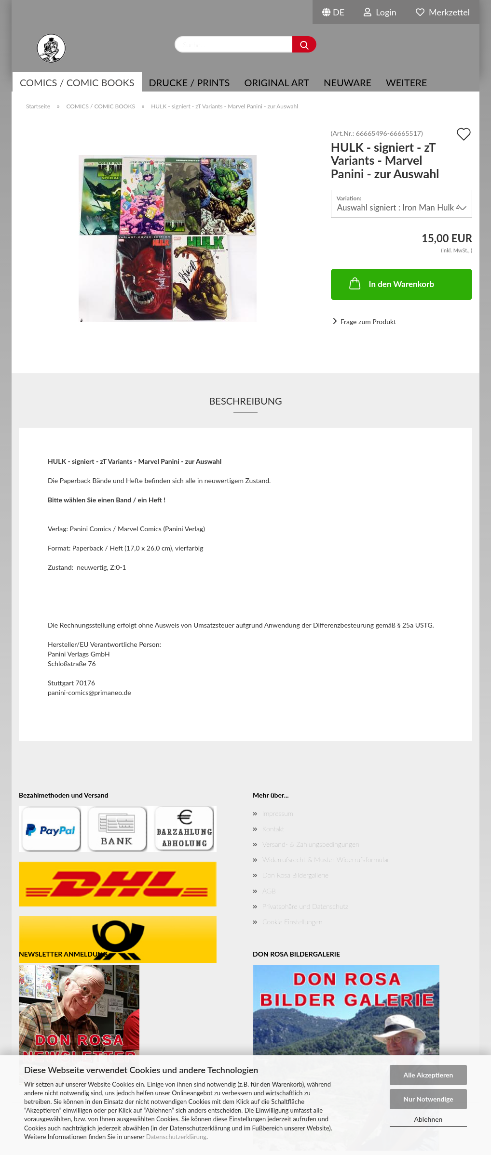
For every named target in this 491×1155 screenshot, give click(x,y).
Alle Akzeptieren (428, 1075)
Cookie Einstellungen (292, 922)
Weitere (406, 82)
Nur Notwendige (428, 1099)
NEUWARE (347, 82)
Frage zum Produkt (368, 321)
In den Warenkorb (391, 283)
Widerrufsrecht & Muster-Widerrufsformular (325, 859)
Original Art (276, 82)
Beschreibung (245, 401)
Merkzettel (443, 12)
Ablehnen (428, 1119)
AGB (269, 891)
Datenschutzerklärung (176, 1137)
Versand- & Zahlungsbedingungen (310, 844)
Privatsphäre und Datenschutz (305, 906)
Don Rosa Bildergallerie (295, 875)
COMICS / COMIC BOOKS (77, 82)
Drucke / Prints (189, 82)
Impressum (277, 813)
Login (380, 12)
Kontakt (273, 829)
